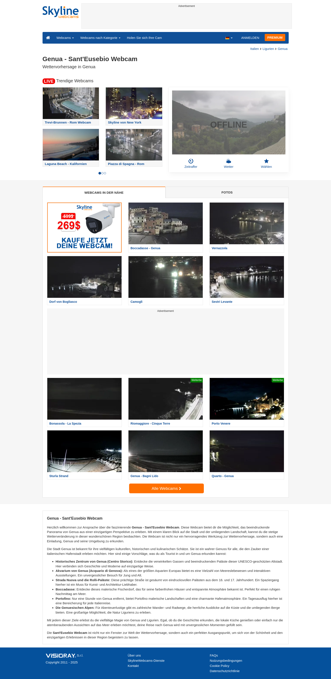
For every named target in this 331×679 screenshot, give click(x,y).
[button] (229, 37)
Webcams (65, 38)
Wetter (228, 163)
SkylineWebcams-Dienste (146, 660)
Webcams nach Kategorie (100, 38)
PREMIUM (275, 37)
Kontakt (133, 666)
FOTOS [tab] (227, 192)
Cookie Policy (220, 666)
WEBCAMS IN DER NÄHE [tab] (104, 192)
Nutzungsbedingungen (226, 660)
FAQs (214, 655)
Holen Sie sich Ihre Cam (144, 38)
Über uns (134, 655)
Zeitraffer (190, 163)
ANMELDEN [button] (250, 38)
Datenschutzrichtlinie (225, 671)
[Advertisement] (187, 19)
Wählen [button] (266, 163)
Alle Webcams (166, 488)
